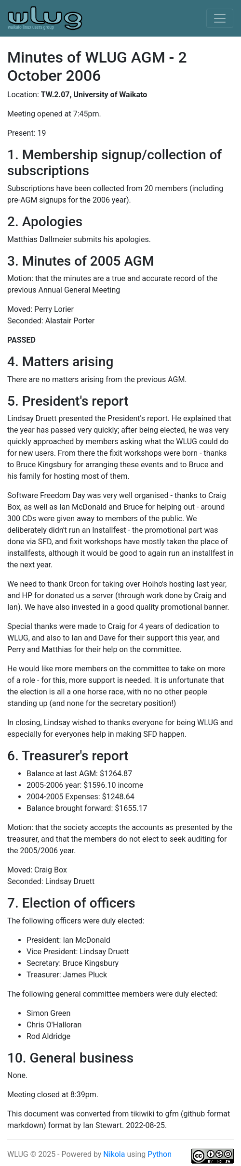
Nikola (115, 1154)
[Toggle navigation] (219, 18)
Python (159, 1154)
